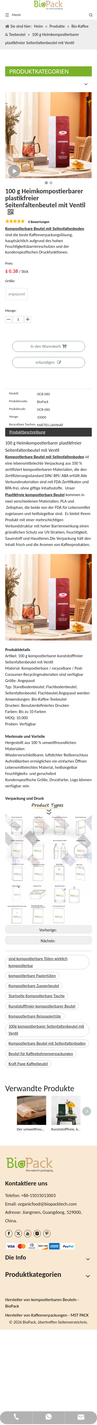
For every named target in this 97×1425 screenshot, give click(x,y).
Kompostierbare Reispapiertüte (35, 1016)
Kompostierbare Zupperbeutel (34, 985)
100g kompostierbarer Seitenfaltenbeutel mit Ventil (46, 1030)
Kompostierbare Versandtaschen (35, 1392)
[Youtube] (27, 1233)
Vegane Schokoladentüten (29, 1385)
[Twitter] (18, 1233)
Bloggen (12, 1285)
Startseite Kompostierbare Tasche (37, 995)
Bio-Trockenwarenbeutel (28, 1362)
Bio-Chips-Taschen (22, 1347)
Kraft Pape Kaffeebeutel (28, 1063)
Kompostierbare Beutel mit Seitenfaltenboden (47, 1043)
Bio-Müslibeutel (20, 1355)
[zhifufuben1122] (9, 1247)
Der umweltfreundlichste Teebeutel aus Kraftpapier (31, 1129)
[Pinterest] (46, 1233)
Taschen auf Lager (22, 1315)
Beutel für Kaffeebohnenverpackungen (41, 1053)
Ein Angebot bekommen (27, 1278)
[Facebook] (8, 1233)
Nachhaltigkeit (18, 1270)
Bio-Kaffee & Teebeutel (26, 1340)
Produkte (14, 1293)
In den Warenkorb (48, 346)
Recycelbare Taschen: (22, 424)
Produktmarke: (18, 401)
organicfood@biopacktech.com (47, 1204)
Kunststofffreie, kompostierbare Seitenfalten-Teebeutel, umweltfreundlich (65, 1129)
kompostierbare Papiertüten (32, 975)
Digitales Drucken (21, 1308)
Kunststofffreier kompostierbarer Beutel (42, 1006)
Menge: (14, 416)
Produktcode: (17, 409)
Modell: (14, 393)
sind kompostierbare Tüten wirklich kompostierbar (38, 962)
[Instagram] (37, 1233)
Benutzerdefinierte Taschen (31, 1300)
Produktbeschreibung (27, 432)
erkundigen (48, 362)
